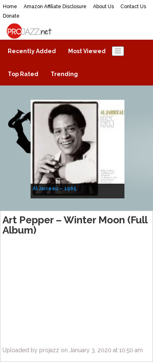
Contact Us (133, 6)
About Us (103, 6)
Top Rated (23, 74)
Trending (64, 74)
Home (10, 6)
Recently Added (32, 51)
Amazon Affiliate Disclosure (55, 6)
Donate (11, 16)
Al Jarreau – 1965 (54, 188)
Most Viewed (87, 51)
